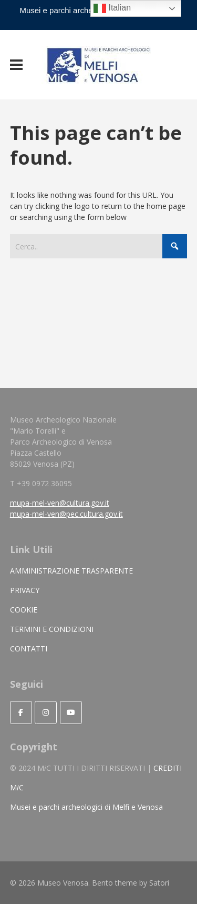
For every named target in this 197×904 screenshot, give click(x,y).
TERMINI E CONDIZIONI (52, 629)
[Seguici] (21, 712)
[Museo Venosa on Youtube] (71, 712)
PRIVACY (24, 590)
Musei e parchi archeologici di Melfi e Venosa (86, 807)
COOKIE (23, 610)
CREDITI (167, 768)
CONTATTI (28, 649)
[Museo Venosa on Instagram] (46, 712)
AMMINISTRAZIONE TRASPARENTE (71, 571)
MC (17, 787)
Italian (112, 8)
